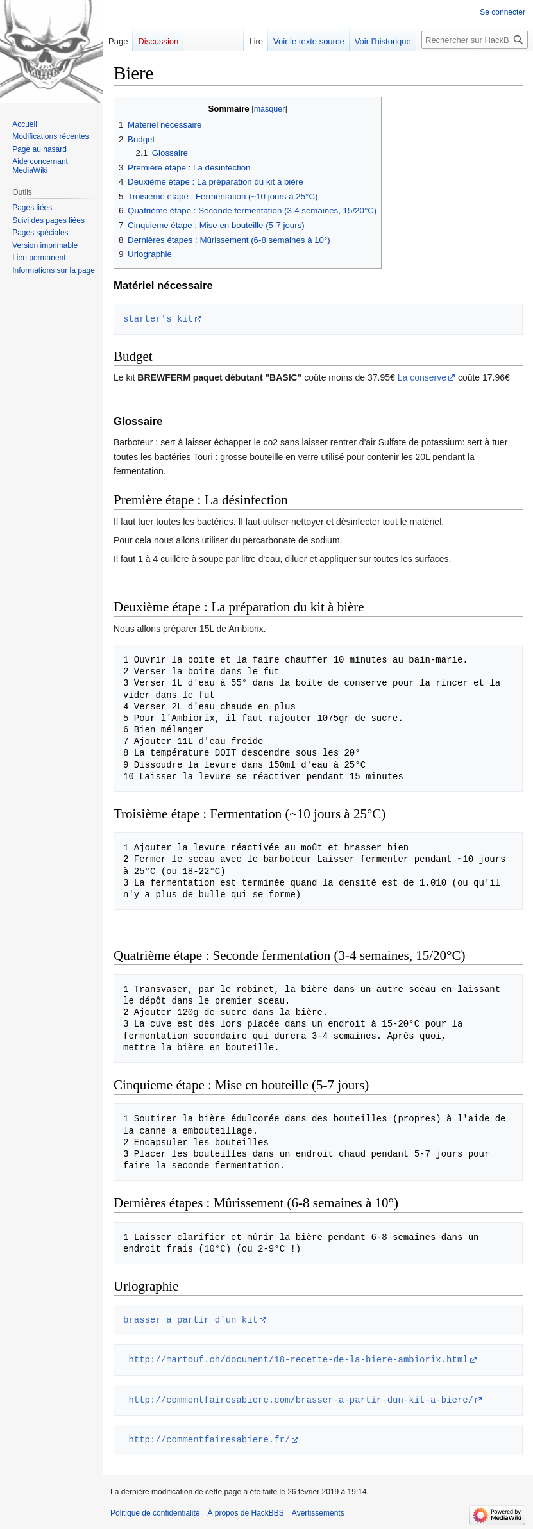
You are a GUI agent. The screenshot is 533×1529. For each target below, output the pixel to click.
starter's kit (158, 319)
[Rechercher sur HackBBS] (474, 40)
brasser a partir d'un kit (190, 1320)
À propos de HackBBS (245, 1512)
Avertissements (318, 1512)
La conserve (422, 377)
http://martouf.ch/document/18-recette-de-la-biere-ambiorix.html (298, 1359)
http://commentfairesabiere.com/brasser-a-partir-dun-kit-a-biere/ (300, 1400)
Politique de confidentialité (154, 1512)
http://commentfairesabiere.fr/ (209, 1440)
